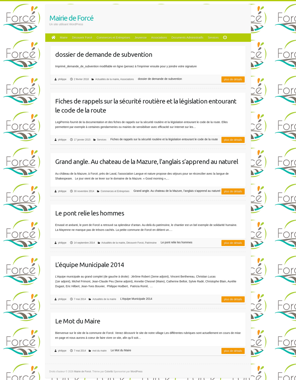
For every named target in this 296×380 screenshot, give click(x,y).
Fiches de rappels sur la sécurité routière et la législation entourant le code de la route (145, 105)
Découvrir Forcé (82, 37)
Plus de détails (233, 79)
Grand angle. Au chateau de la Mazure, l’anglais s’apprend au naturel (146, 161)
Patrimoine (151, 242)
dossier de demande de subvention (103, 54)
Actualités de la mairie (107, 79)
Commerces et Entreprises (113, 37)
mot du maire (99, 350)
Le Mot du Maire (77, 321)
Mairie (64, 37)
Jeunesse (141, 37)
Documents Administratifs (187, 37)
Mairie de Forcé (71, 18)
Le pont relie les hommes (89, 213)
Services (213, 37)
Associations (159, 37)
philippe (62, 79)
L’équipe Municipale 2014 (89, 264)
